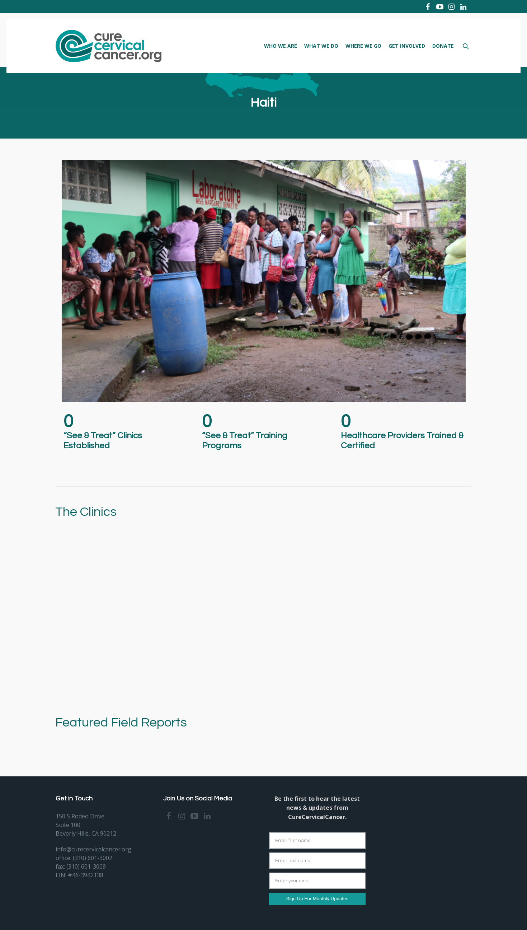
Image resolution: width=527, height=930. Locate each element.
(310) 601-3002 (92, 858)
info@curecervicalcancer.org (93, 849)
